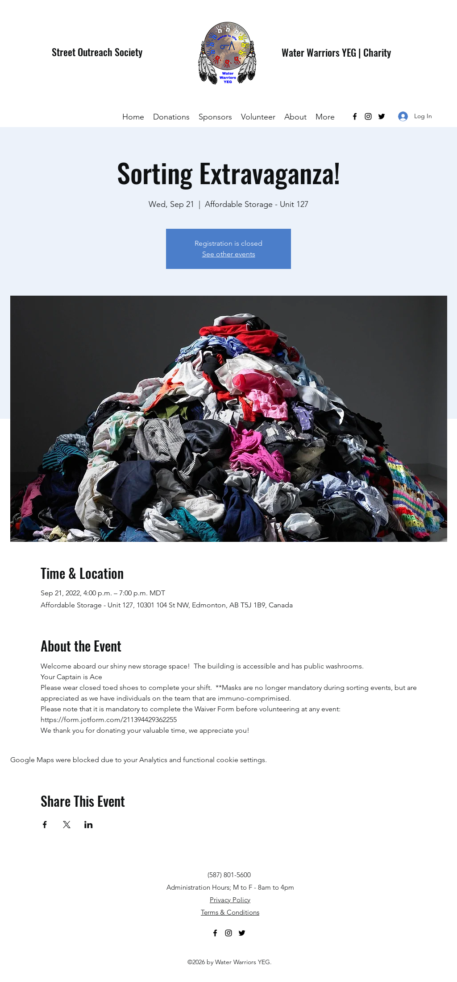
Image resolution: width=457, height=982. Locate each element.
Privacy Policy (230, 899)
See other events (228, 254)
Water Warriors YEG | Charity (336, 52)
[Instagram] (368, 116)
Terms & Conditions (230, 912)
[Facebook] (354, 116)
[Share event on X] (66, 824)
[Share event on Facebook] (45, 824)
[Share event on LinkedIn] (88, 824)
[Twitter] (381, 116)
